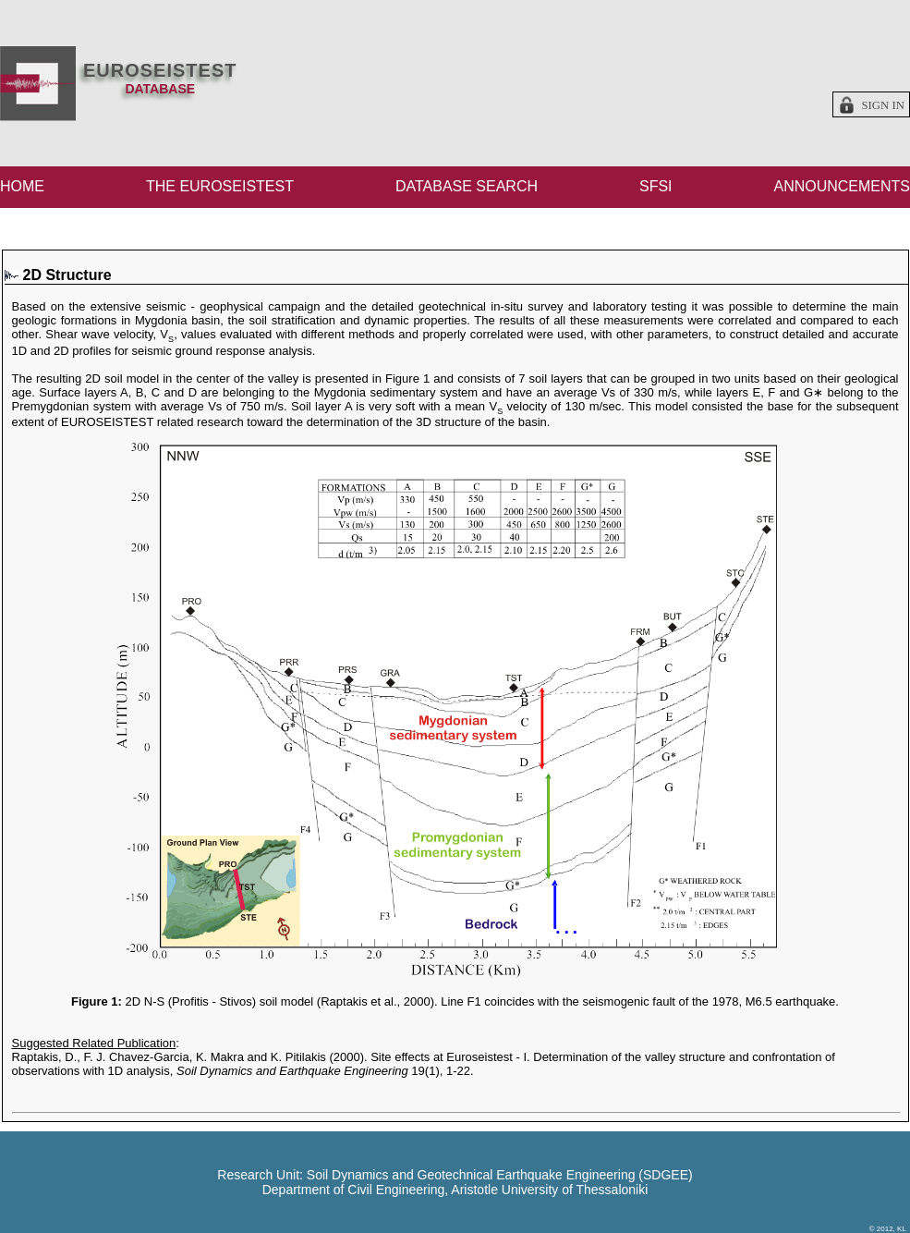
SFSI (656, 186)
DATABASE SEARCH (466, 186)
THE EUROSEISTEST (220, 186)
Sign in (882, 105)
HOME (22, 186)
